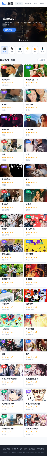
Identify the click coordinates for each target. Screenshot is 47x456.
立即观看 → (9, 30)
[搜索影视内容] (20, 3)
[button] (4, 50)
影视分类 (15, 449)
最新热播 (28, 4)
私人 (7, 3)
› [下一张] (42, 25)
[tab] (19, 40)
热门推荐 (23, 449)
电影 (35, 4)
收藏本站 (40, 449)
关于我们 (6, 449)
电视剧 (42, 4)
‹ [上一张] (4, 25)
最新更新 (32, 449)
